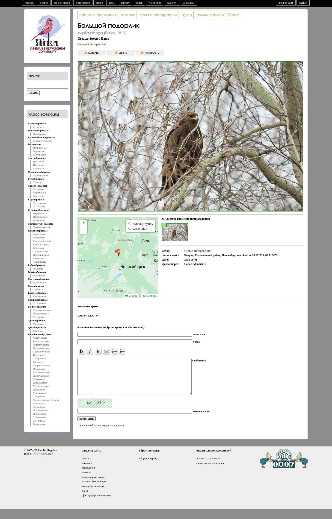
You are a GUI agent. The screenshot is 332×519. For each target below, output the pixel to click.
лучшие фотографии (158, 14)
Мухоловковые (41, 386)
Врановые (38, 362)
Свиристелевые (41, 365)
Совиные (38, 289)
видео (99, 2)
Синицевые (39, 406)
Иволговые (39, 355)
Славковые (39, 379)
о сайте (44, 2)
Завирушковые (41, 375)
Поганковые (39, 133)
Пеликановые (40, 147)
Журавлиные (40, 213)
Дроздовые (39, 389)
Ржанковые (39, 237)
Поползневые (40, 410)
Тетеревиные (40, 203)
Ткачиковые (39, 417)
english (303, 2)
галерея (128, 14)
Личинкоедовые (41, 348)
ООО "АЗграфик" (43, 460)
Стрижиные (39, 303)
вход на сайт (286, 2)
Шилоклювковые (42, 241)
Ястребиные (39, 192)
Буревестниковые (42, 140)
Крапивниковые (41, 372)
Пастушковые (40, 216)
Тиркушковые (40, 251)
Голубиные (39, 275)
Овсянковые (39, 424)
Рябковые (38, 268)
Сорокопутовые (41, 351)
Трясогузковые (41, 344)
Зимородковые (41, 313)
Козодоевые (39, 296)
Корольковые (40, 382)
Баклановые (39, 154)
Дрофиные (38, 220)
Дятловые (38, 330)
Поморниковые (41, 254)
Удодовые (38, 324)
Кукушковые (40, 282)
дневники (189, 2)
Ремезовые (38, 403)
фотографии (83, 2)
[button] (118, 253)
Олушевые (38, 151)
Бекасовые (38, 247)
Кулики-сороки (41, 244)
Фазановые (39, 206)
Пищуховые (39, 413)
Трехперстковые (41, 227)
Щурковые (38, 317)
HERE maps (149, 295)
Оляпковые (39, 368)
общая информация (97, 14)
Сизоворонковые (42, 310)
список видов (62, 2)
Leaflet (131, 295)
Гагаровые (38, 127)
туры (112, 2)
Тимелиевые (39, 393)
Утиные (37, 182)
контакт (125, 2)
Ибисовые (38, 165)
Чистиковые (39, 261)
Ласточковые (40, 337)
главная (29, 2)
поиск (139, 2)
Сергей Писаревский (93, 44)
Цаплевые (38, 161)
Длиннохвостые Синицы (46, 400)
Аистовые (38, 168)
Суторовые (39, 396)
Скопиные (38, 189)
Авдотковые (39, 234)
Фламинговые (40, 175)
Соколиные (39, 196)
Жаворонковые (41, 341)
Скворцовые (39, 358)
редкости (172, 2)
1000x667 (218, 14)
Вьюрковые (39, 420)
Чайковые (38, 258)
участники (154, 2)
